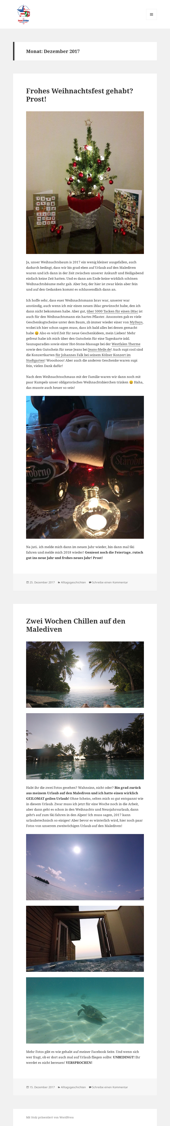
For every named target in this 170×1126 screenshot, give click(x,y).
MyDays (136, 322)
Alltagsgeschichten (73, 582)
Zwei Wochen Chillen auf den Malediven (75, 625)
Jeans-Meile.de (99, 349)
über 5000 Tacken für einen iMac (112, 311)
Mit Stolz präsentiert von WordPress (50, 1117)
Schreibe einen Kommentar (110, 582)
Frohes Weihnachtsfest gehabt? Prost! (79, 94)
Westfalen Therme (126, 344)
